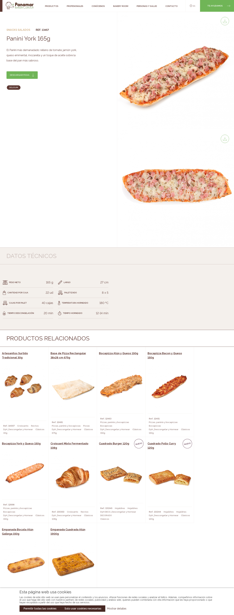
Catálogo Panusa (114, 575)
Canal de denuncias (199, 578)
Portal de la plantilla (199, 568)
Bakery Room (25, 566)
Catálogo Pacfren (115, 580)
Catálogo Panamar (115, 566)
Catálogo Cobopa (115, 571)
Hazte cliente (25, 575)
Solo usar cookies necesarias (83, 608)
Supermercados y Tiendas (68, 571)
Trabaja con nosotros (199, 558)
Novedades (110, 561)
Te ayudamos (215, 6)
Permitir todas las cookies (40, 608)
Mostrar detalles (116, 608)
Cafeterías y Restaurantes (69, 561)
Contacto (23, 571)
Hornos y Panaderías (65, 566)
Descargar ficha (19, 75)
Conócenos (24, 561)
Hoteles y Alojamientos (67, 575)
